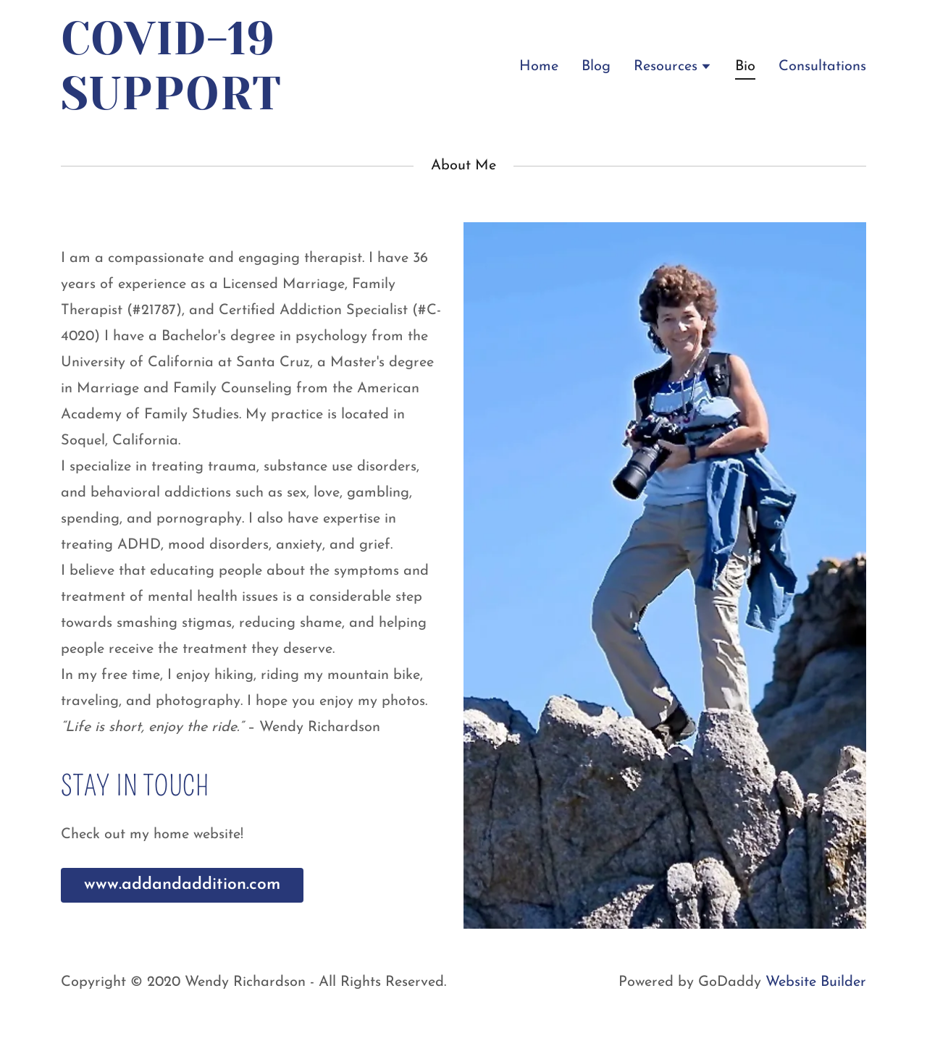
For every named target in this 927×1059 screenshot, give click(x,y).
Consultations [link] (822, 66)
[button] (672, 66)
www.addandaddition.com (182, 885)
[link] (182, 105)
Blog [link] (596, 66)
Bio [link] (745, 66)
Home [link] (538, 66)
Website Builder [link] (815, 982)
